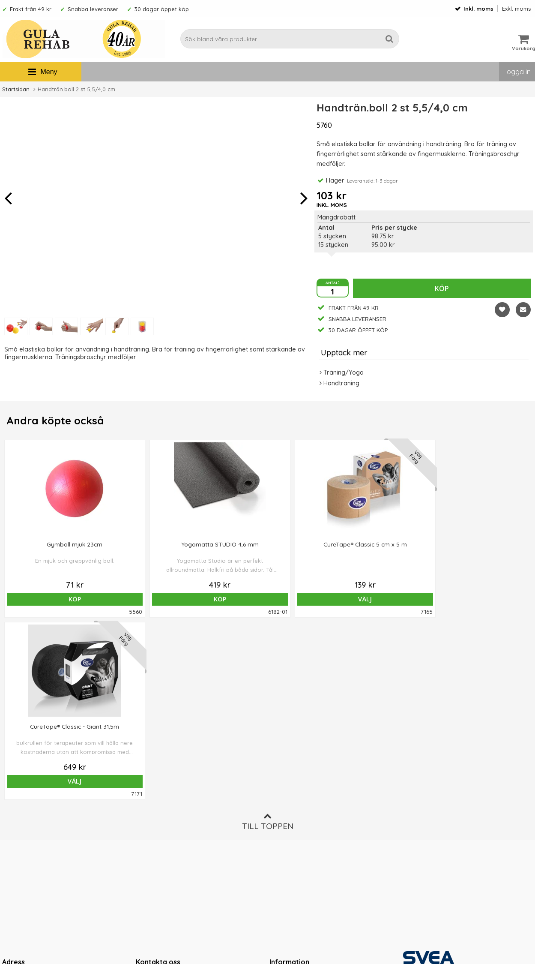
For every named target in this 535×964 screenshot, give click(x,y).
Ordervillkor (287, 805)
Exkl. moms (516, 8)
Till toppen (267, 639)
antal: (332, 282)
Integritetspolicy (292, 831)
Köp (442, 288)
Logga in (517, 71)
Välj (267, 599)
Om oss (280, 792)
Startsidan (16, 89)
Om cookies (287, 818)
